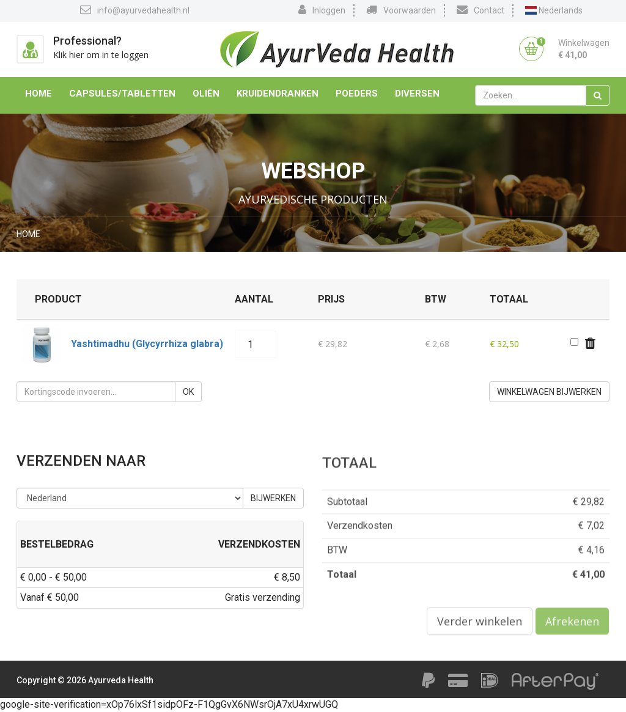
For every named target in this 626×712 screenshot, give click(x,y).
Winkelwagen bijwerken (549, 392)
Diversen (417, 93)
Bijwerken (273, 498)
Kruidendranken (278, 93)
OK (188, 392)
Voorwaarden (401, 9)
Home (38, 93)
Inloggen (321, 9)
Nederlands (554, 10)
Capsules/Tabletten (122, 93)
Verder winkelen (479, 624)
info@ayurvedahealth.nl (135, 9)
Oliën (206, 93)
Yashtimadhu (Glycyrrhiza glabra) (147, 344)
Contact (480, 9)
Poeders (357, 93)
